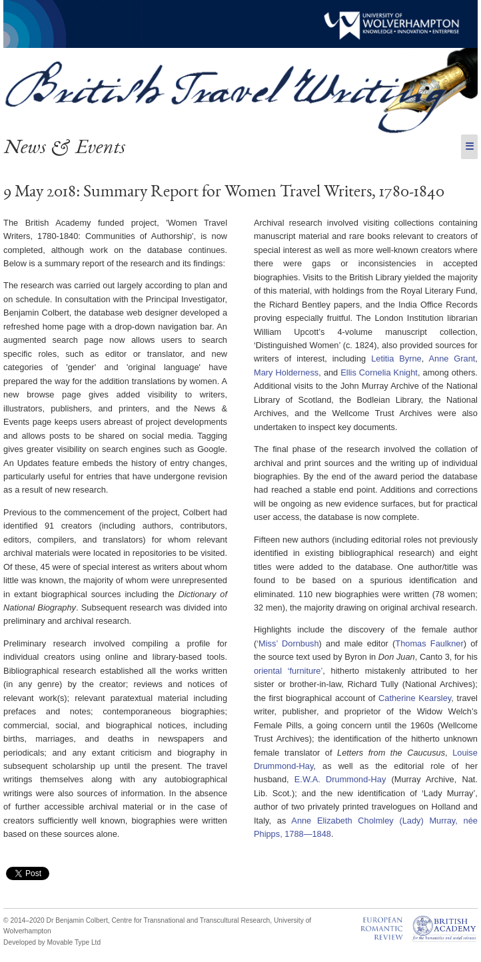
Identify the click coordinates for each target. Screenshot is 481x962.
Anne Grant (452, 358)
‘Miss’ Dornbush (287, 643)
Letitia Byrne (396, 358)
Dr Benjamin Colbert (77, 920)
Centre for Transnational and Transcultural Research (190, 920)
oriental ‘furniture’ (288, 671)
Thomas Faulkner (429, 643)
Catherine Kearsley (414, 698)
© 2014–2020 (24, 920)
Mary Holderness (286, 372)
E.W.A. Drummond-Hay (340, 779)
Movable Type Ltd (74, 942)
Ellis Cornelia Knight (379, 372)
